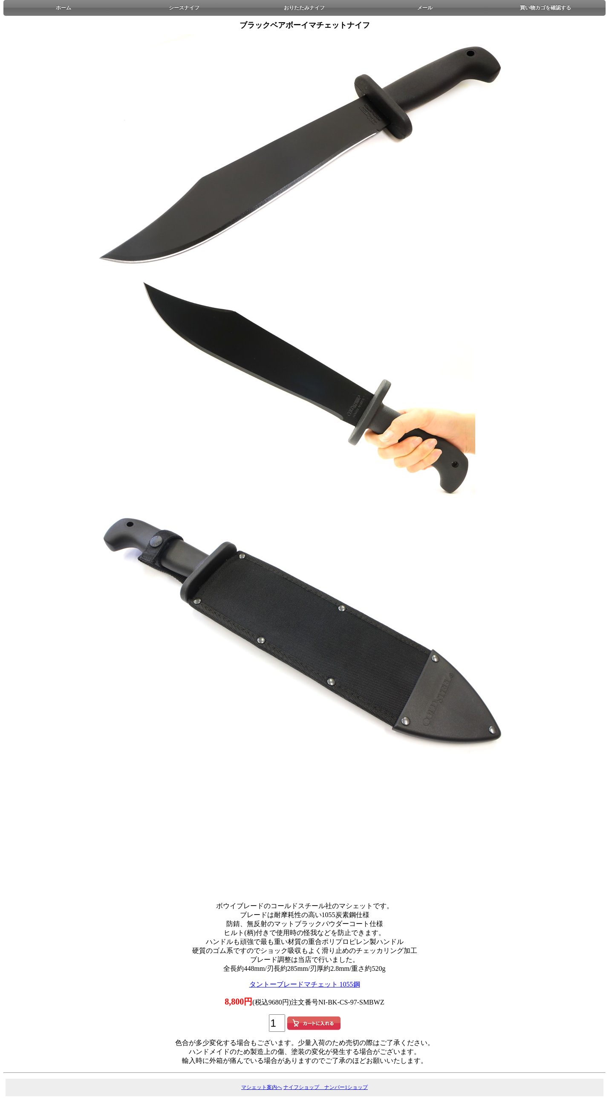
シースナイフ (184, 8)
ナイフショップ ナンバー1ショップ (325, 1087)
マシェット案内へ (261, 1087)
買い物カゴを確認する (545, 8)
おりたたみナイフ (304, 8)
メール (425, 8)
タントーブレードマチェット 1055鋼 (304, 984)
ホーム (63, 8)
